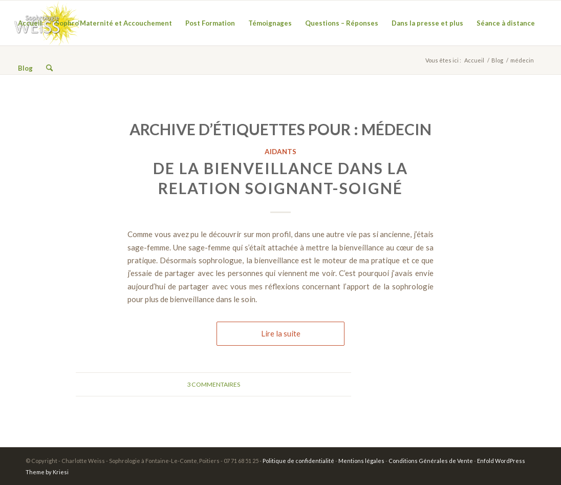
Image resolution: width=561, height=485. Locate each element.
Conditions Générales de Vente (431, 460)
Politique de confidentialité (298, 460)
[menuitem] (30, 23)
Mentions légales (361, 460)
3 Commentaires (213, 384)
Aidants (280, 151)
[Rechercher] (49, 68)
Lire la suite (280, 333)
